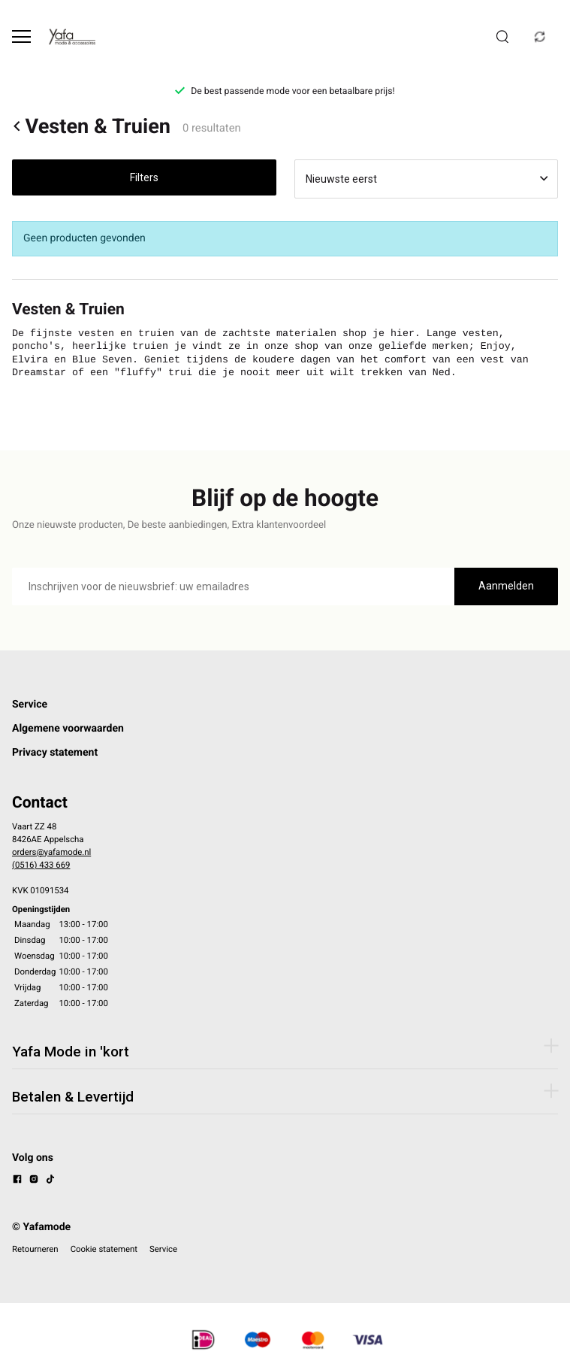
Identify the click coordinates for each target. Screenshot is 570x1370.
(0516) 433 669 (41, 864)
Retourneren (35, 1249)
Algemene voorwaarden (68, 729)
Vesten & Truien (91, 127)
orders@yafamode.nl (51, 852)
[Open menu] (21, 36)
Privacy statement (55, 753)
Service (29, 705)
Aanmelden (506, 586)
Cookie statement (104, 1249)
